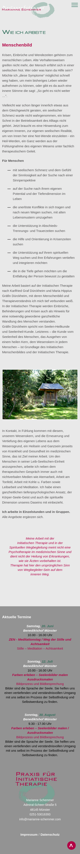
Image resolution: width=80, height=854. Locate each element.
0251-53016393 (39, 814)
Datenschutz (50, 834)
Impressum (29, 834)
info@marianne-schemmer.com (40, 819)
